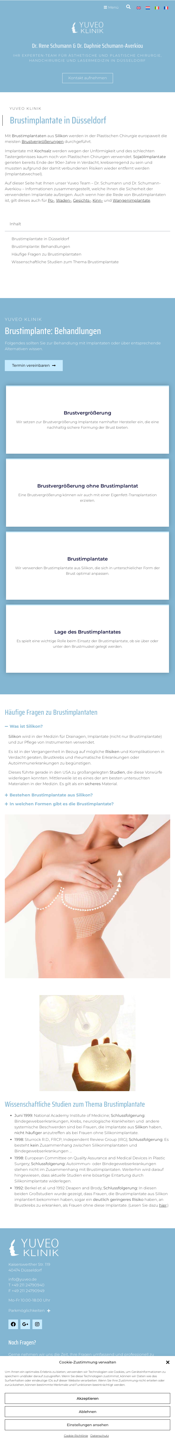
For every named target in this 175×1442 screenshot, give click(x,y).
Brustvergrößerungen (43, 141)
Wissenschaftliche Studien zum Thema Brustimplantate (65, 262)
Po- (51, 200)
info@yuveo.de (22, 1279)
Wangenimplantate (131, 200)
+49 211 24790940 (28, 1285)
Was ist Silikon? (26, 726)
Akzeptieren (88, 1398)
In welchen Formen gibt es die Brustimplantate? (62, 803)
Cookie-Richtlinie (76, 1435)
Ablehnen (87, 1411)
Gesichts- (82, 200)
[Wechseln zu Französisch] (166, 8)
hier (163, 1205)
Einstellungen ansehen (87, 1425)
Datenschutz (99, 1435)
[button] (167, 1362)
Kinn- (98, 200)
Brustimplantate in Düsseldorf (40, 239)
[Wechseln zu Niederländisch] (147, 8)
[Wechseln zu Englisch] (138, 8)
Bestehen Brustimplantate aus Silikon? (51, 795)
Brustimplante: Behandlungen (41, 246)
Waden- (63, 200)
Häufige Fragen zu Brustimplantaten (46, 254)
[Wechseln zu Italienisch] (157, 8)
